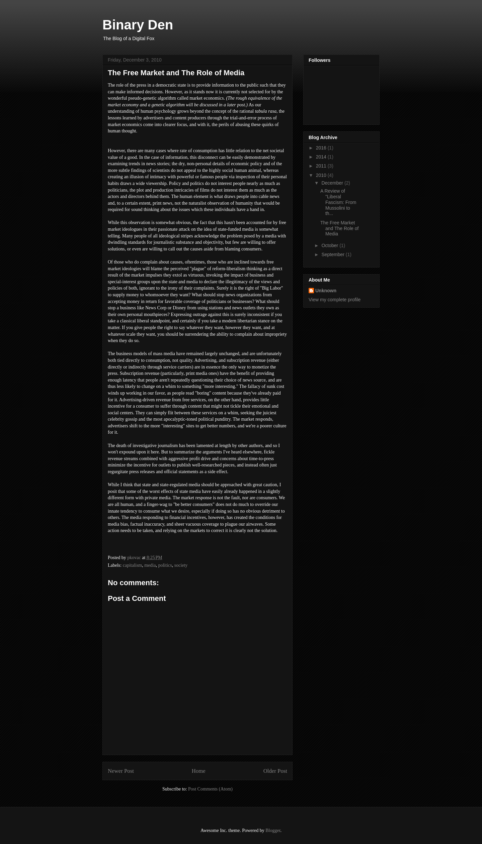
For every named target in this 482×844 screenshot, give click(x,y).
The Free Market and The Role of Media (339, 228)
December (332, 183)
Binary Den (137, 24)
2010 (322, 175)
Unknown (325, 290)
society (181, 565)
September (333, 254)
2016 (322, 147)
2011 (322, 166)
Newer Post (121, 771)
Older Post (275, 771)
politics (165, 565)
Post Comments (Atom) (210, 789)
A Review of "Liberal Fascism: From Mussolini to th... (338, 202)
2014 (322, 157)
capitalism (132, 565)
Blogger (272, 830)
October (330, 245)
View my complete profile (334, 299)
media (150, 565)
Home (199, 771)
